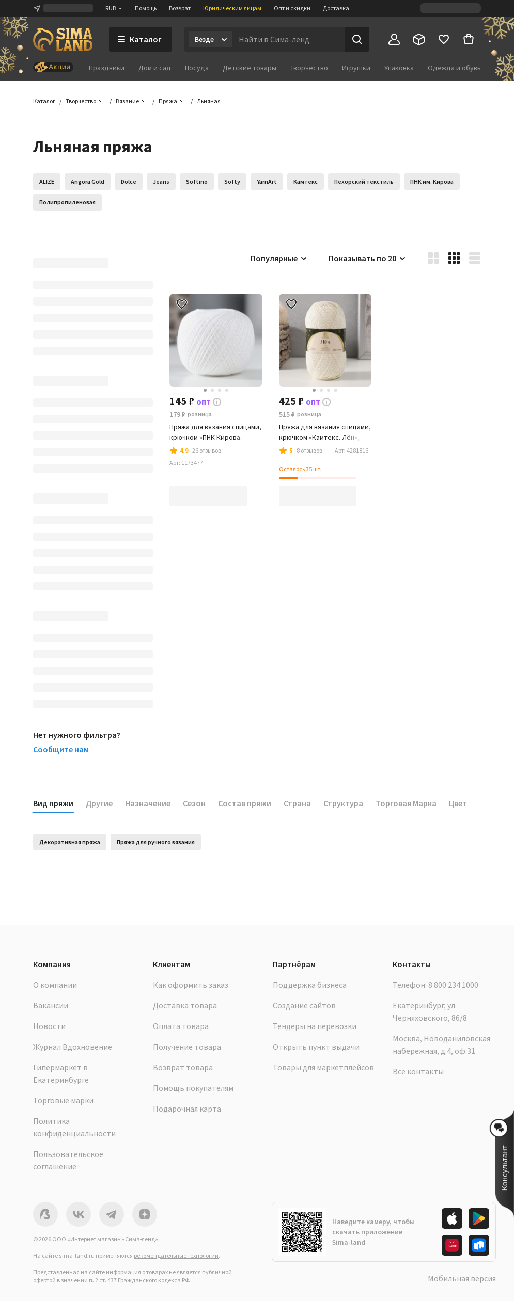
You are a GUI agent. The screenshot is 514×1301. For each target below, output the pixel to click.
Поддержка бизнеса (310, 984)
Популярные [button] (279, 258)
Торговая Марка (406, 803)
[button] (209, 101)
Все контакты (418, 1071)
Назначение (147, 803)
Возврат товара (183, 1067)
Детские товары (249, 67)
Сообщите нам (61, 749)
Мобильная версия (462, 1278)
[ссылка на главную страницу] (62, 39)
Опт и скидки (292, 8)
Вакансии (50, 1005)
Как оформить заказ (190, 984)
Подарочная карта (187, 1108)
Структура (343, 803)
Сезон (194, 803)
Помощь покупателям (193, 1088)
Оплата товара (181, 1026)
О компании (55, 984)
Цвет (458, 803)
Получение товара (187, 1046)
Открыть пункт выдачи (316, 1046)
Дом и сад (154, 67)
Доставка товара (185, 1005)
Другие (99, 803)
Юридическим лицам (232, 8)
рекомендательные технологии (176, 1255)
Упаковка (399, 67)
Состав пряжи (244, 803)
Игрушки (356, 67)
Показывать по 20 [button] (368, 258)
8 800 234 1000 (453, 984)
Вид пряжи (53, 803)
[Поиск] (357, 39)
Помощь (146, 8)
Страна (297, 803)
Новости (49, 1026)
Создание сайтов (304, 1005)
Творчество (309, 67)
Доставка (336, 8)
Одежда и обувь (454, 67)
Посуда (197, 67)
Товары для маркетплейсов (323, 1067)
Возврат (180, 8)
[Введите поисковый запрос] (288, 39)
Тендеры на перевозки (314, 1026)
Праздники (106, 67)
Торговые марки (63, 1100)
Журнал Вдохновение (72, 1046)
